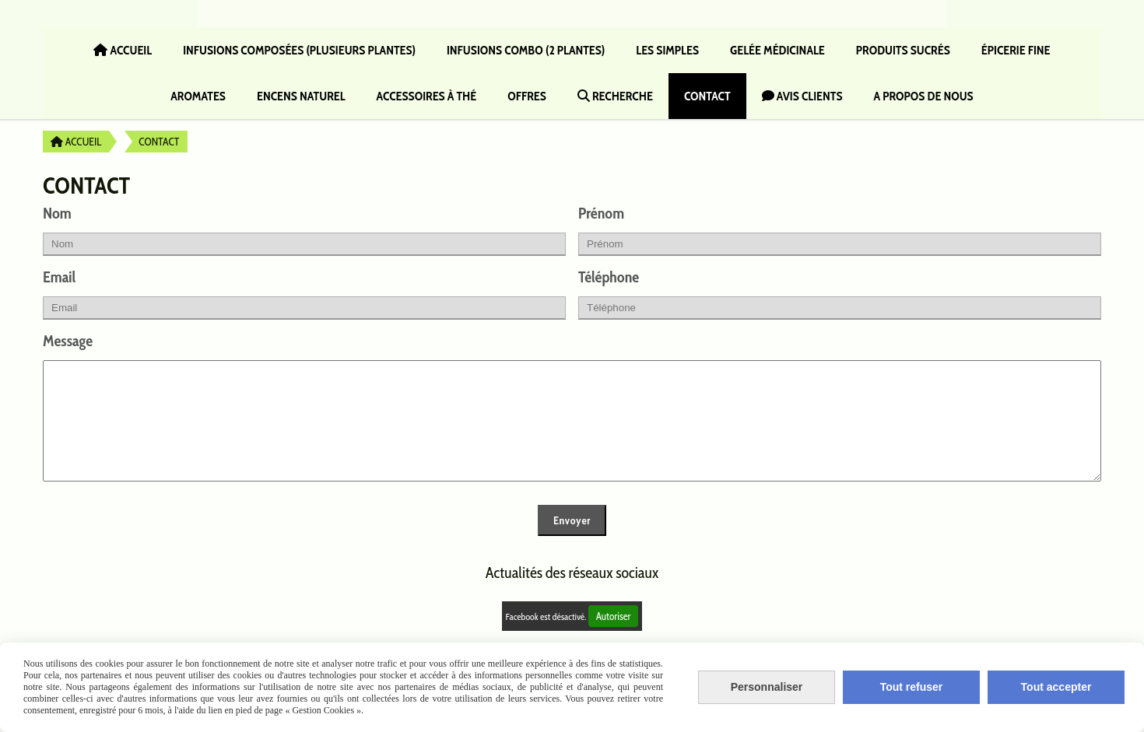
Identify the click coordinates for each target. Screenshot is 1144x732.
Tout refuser (911, 687)
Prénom (601, 213)
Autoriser (613, 639)
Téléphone (608, 277)
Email (59, 277)
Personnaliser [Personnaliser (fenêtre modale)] (767, 687)
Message (68, 340)
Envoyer (572, 544)
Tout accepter (1056, 687)
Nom (57, 213)
